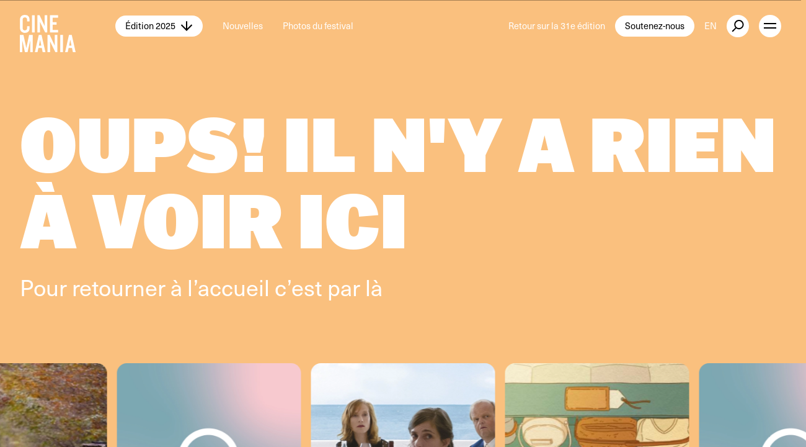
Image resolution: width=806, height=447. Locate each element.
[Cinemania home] (67, 26)
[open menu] (770, 26)
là (374, 287)
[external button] (738, 26)
